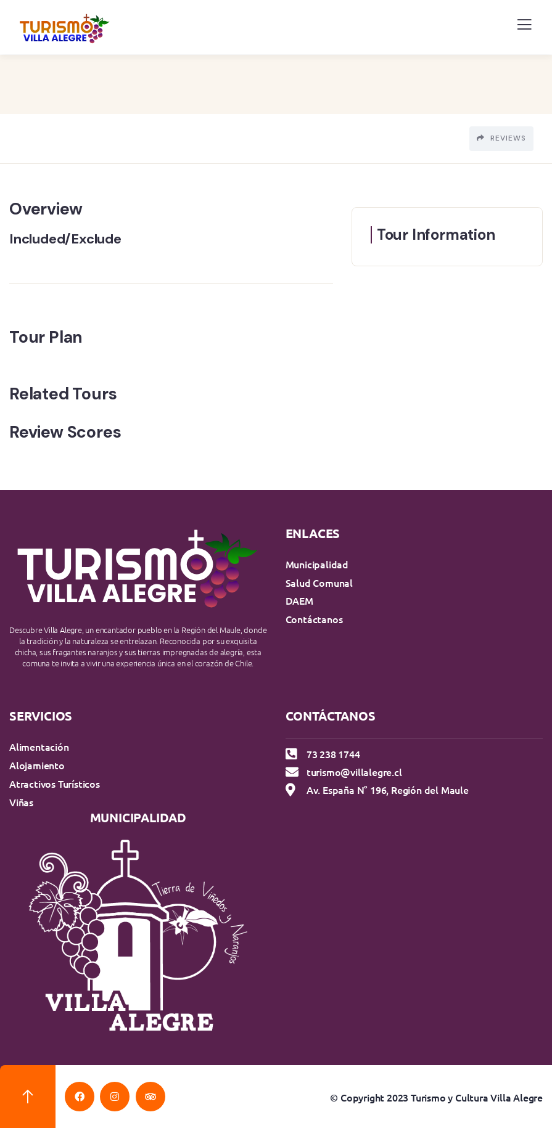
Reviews (501, 138)
